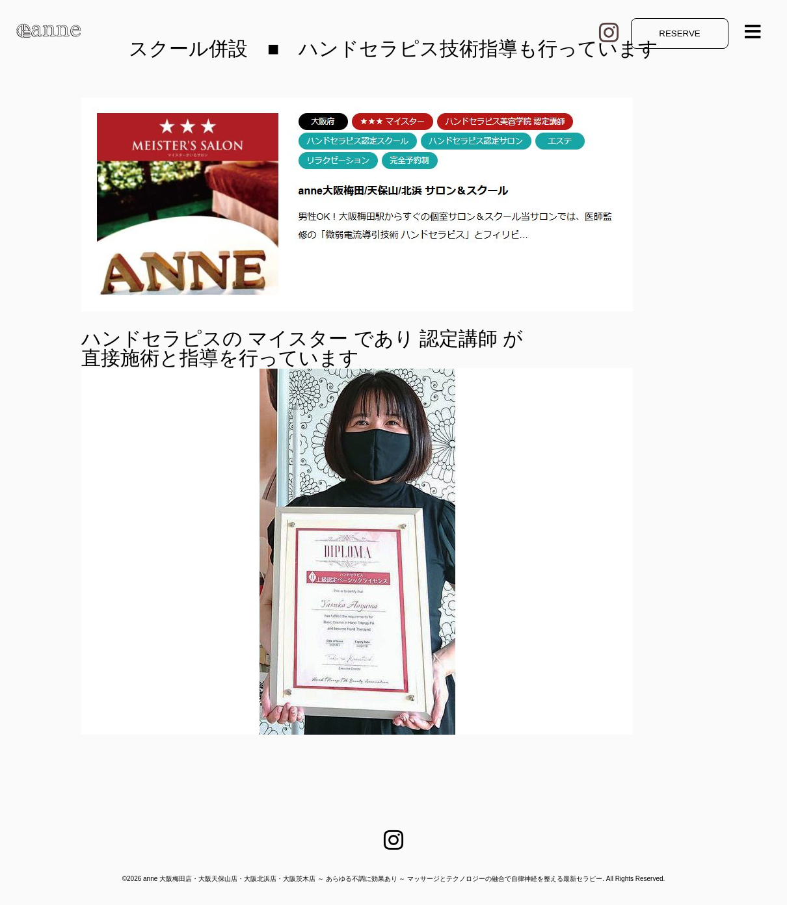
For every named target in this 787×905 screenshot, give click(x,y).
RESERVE (679, 33)
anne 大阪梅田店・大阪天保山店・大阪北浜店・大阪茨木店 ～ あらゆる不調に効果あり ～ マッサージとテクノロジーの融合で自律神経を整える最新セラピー (372, 878)
